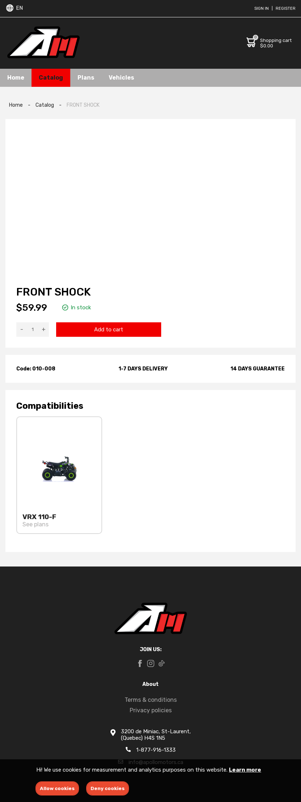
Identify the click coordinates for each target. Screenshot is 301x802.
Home (15, 77)
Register (286, 8)
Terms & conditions (151, 699)
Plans (86, 77)
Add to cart (108, 329)
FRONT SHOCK (83, 105)
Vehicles (121, 77)
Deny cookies (108, 788)
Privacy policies (151, 710)
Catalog (51, 77)
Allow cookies (57, 788)
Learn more (245, 770)
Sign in (261, 8)
